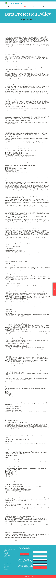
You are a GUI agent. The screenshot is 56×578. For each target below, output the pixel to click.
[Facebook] (24, 554)
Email (34, 562)
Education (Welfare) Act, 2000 (19, 202)
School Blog (6, 569)
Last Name (34, 554)
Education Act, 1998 (18, 199)
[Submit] (40, 567)
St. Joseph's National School (15, 3)
